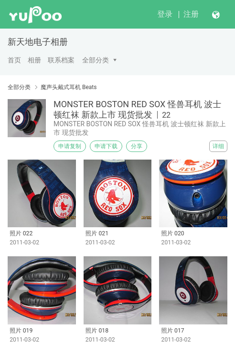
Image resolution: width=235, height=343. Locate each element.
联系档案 (61, 60)
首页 (14, 60)
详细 (218, 146)
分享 (136, 146)
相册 (34, 60)
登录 (164, 14)
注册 (191, 14)
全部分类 (95, 60)
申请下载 (106, 146)
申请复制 (69, 146)
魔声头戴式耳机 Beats (68, 87)
